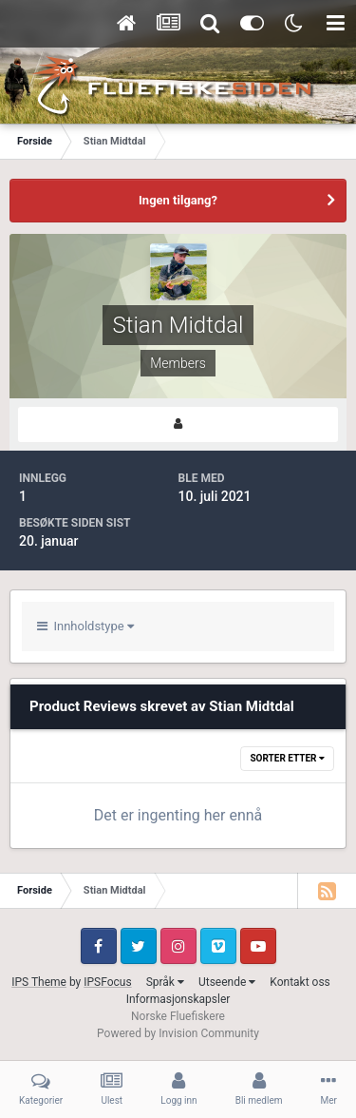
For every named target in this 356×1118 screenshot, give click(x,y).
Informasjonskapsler (178, 999)
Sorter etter (287, 758)
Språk (165, 982)
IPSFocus (107, 982)
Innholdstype (85, 626)
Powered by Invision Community (178, 1033)
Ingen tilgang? (178, 200)
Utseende (226, 982)
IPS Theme (38, 982)
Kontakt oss (300, 982)
